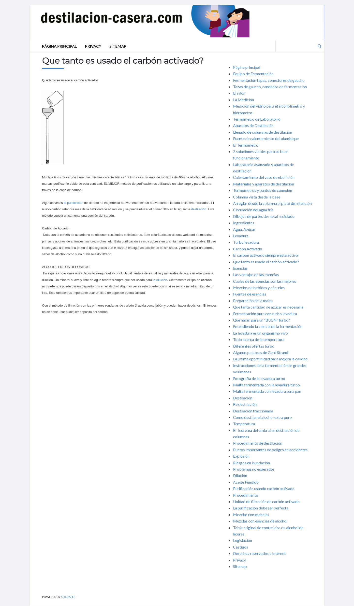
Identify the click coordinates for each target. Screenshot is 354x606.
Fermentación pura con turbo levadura (265, 313)
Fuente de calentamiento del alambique (266, 138)
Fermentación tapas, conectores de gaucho (269, 80)
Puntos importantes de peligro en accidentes (270, 449)
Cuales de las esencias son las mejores (264, 281)
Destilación (242, 397)
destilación (198, 209)
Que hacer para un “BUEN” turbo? (261, 320)
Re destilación (245, 404)
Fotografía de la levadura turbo (259, 378)
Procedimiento (245, 495)
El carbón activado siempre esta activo (265, 255)
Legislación (242, 540)
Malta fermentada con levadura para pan (267, 391)
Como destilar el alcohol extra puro (262, 417)
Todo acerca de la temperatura (258, 339)
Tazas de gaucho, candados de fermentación (270, 86)
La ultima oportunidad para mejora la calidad (270, 358)
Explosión (241, 456)
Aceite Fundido (246, 482)
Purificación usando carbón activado (264, 488)
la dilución (159, 280)
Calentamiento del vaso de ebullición (264, 177)
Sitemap (117, 46)
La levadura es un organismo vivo (260, 333)
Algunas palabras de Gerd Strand (260, 352)
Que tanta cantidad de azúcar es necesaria (268, 307)
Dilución (240, 475)
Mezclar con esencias (251, 514)
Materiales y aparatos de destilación (263, 184)
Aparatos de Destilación (253, 125)
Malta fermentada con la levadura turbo (266, 384)
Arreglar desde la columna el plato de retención (272, 203)
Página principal (59, 46)
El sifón (239, 93)
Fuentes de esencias (249, 294)
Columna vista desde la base (256, 197)
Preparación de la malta (253, 300)
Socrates (68, 597)
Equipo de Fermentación (253, 73)
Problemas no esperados (254, 469)
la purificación (73, 203)
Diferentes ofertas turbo (253, 346)
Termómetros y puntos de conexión (262, 190)
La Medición (243, 99)
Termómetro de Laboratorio (256, 119)
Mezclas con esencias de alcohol (260, 521)
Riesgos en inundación (251, 462)
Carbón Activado (247, 248)
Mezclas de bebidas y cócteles (259, 287)
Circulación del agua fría (253, 209)
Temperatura (244, 423)
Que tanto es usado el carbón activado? (266, 261)
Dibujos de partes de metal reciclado (264, 216)
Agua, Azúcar (244, 229)
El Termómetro (245, 145)
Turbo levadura (246, 242)
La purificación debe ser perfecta (260, 508)
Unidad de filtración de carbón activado (266, 501)
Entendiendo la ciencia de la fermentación (267, 326)
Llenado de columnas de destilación (262, 132)
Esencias (240, 268)
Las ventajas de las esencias (256, 274)
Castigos (240, 547)
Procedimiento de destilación (257, 443)
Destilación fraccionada (253, 411)
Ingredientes (243, 222)
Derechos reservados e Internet (259, 553)
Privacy (93, 46)
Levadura (241, 235)
